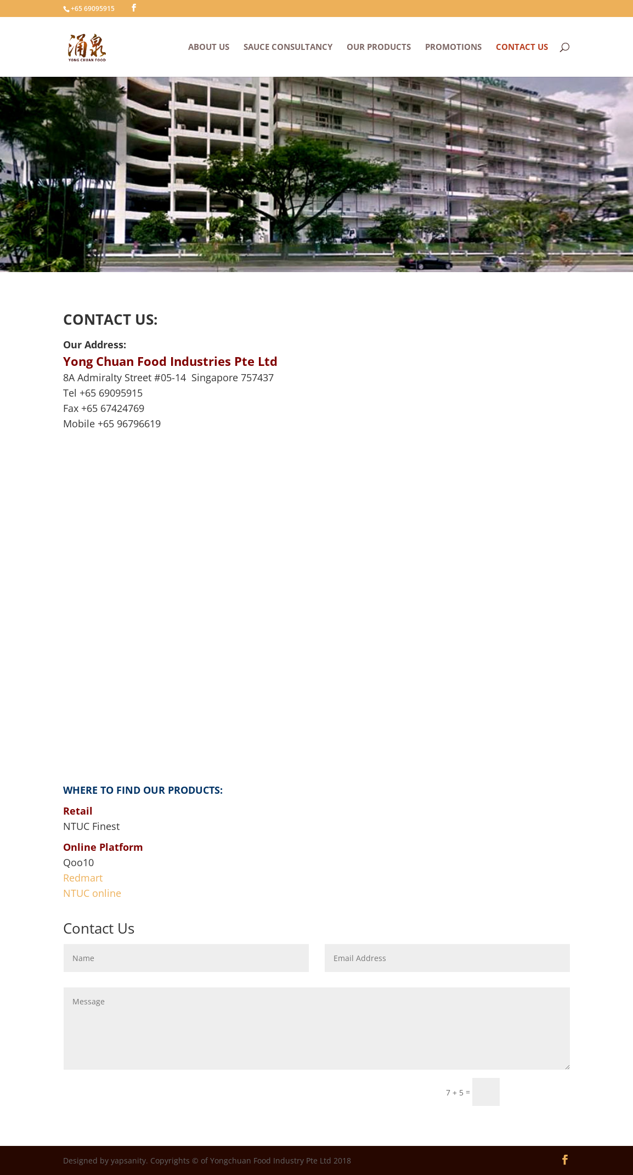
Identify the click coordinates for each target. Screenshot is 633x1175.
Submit (540, 1091)
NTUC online (92, 893)
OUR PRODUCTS (379, 47)
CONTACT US (522, 47)
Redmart (83, 877)
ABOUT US (208, 47)
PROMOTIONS (453, 47)
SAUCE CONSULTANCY (288, 47)
